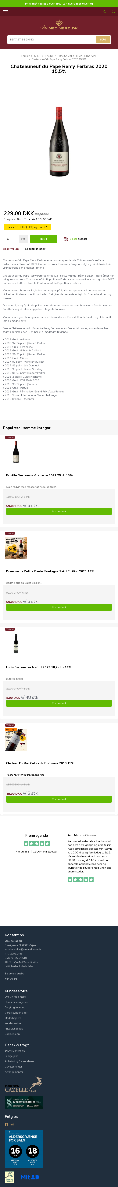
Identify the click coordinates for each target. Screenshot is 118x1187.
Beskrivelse (11, 249)
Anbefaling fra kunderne (19, 1061)
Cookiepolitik (12, 1034)
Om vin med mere (15, 997)
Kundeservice (13, 1023)
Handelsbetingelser (16, 1002)
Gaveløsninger (13, 1067)
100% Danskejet (15, 1051)
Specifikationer (37, 249)
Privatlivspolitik (14, 1029)
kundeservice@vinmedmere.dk (23, 950)
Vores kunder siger (16, 1013)
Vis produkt (59, 512)
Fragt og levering (15, 1007)
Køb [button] (43, 239)
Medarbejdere (13, 1018)
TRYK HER (11, 980)
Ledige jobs (11, 1056)
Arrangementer (14, 1072)
